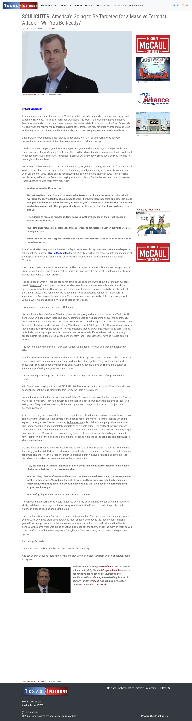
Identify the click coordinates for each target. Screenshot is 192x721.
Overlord (94, 581)
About (110, 5)
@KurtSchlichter (104, 566)
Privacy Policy (52, 716)
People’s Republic (111, 570)
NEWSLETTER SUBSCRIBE (130, 5)
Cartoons (99, 5)
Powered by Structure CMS (155, 716)
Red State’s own (75, 422)
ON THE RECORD (49, 5)
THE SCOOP (65, 5)
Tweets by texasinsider (148, 209)
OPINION (77, 5)
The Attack (35, 285)
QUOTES (88, 5)
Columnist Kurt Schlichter (33, 95)
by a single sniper (85, 426)
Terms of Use (69, 716)
